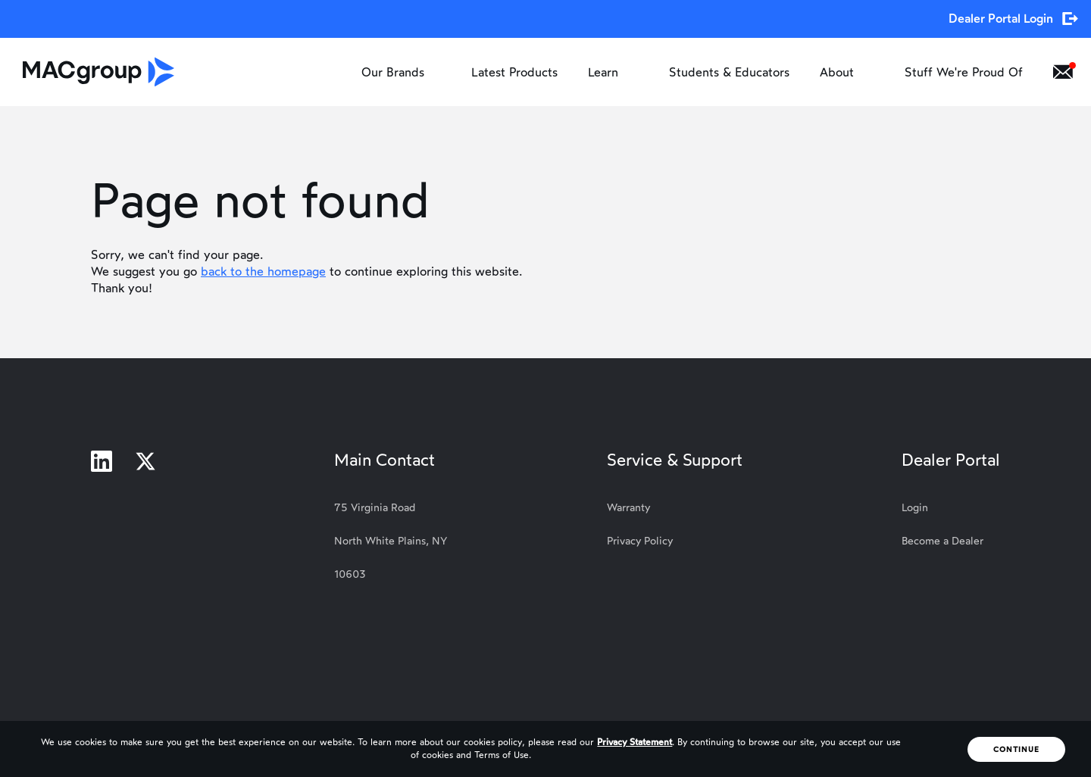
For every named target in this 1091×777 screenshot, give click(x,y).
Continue (1016, 749)
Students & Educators (729, 72)
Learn (613, 72)
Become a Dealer (942, 541)
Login (915, 507)
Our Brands (401, 72)
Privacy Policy (640, 541)
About (847, 72)
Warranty (628, 507)
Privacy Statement (634, 742)
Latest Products (514, 72)
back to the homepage (263, 271)
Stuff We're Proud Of (964, 72)
